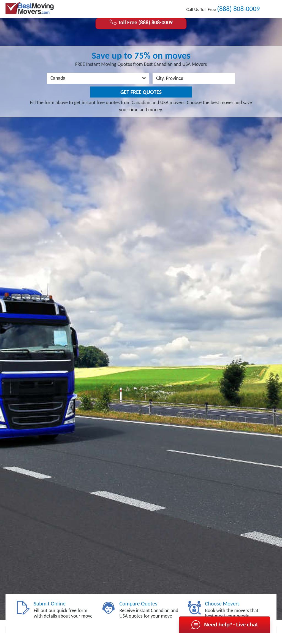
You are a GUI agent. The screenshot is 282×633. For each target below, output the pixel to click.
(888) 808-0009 (238, 8)
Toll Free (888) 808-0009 (141, 22)
